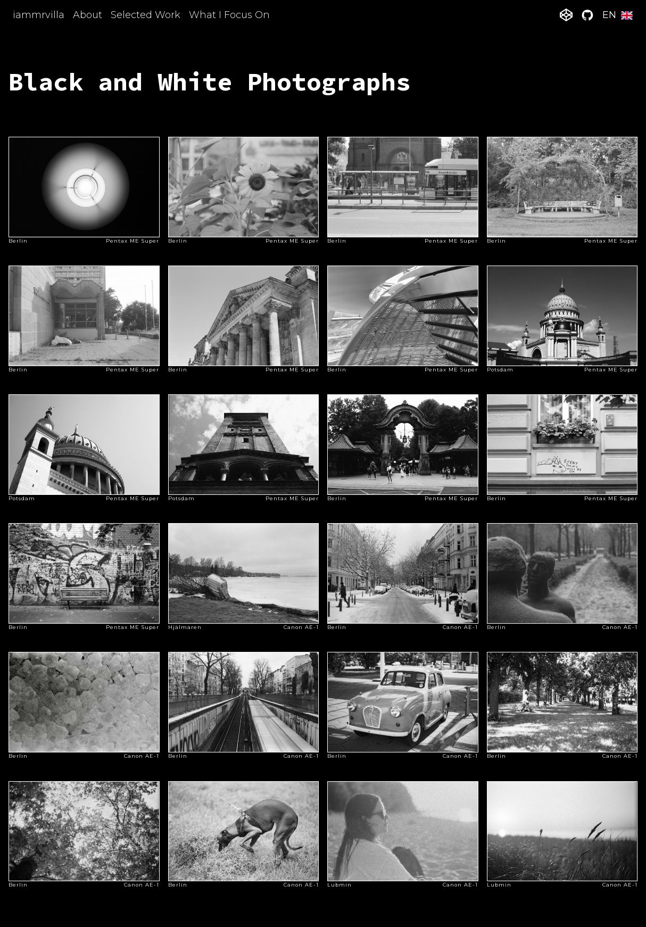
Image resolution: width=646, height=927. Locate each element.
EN (617, 15)
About (87, 15)
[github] (587, 15)
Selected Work (145, 15)
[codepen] (566, 15)
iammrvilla (38, 15)
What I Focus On (229, 15)
